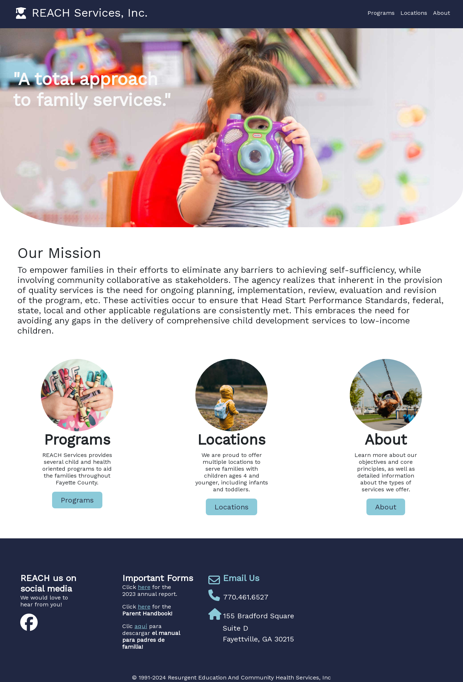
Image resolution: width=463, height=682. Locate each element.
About (441, 12)
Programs (381, 12)
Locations (413, 12)
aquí (141, 626)
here (144, 587)
